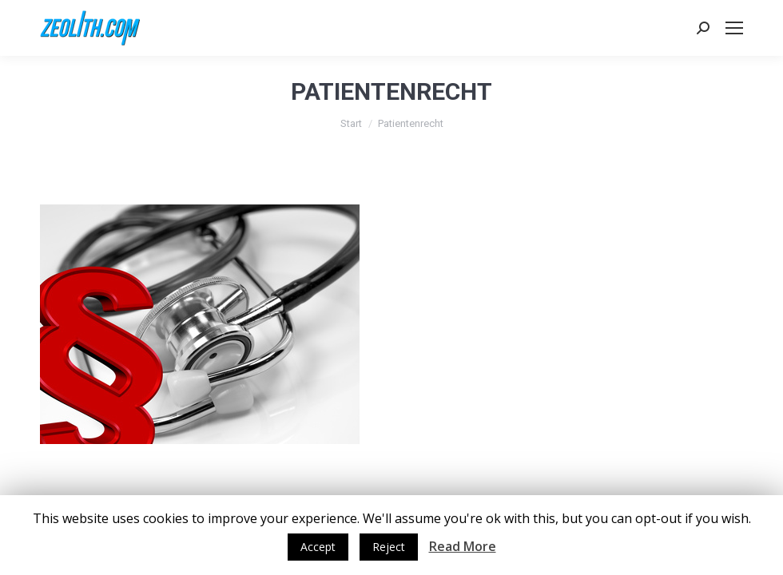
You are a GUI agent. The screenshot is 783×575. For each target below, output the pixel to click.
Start (351, 123)
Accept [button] (318, 546)
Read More (462, 546)
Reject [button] (388, 546)
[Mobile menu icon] (734, 28)
